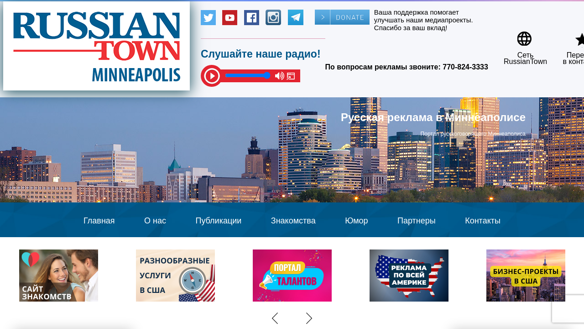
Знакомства (293, 220)
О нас (155, 220)
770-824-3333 (465, 67)
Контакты (483, 220)
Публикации (218, 220)
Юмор (356, 220)
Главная (99, 220)
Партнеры (416, 220)
